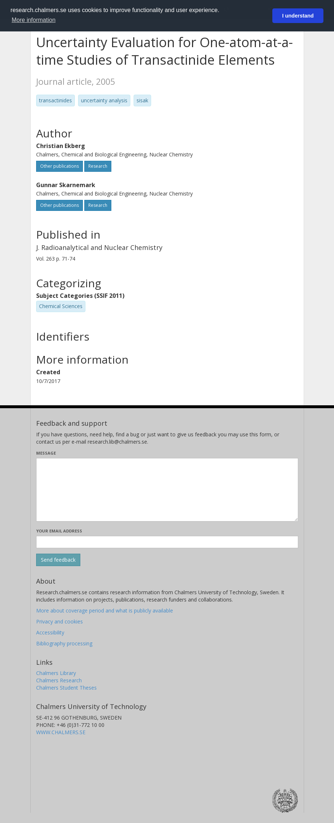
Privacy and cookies (59, 621)
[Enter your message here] (167, 490)
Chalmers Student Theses (66, 687)
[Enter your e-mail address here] (167, 542)
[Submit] (58, 560)
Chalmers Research (59, 680)
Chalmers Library (56, 673)
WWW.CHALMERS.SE (60, 732)
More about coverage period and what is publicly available (104, 610)
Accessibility (50, 632)
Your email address (59, 531)
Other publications (59, 166)
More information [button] (33, 20)
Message (46, 453)
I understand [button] (298, 16)
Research (97, 166)
